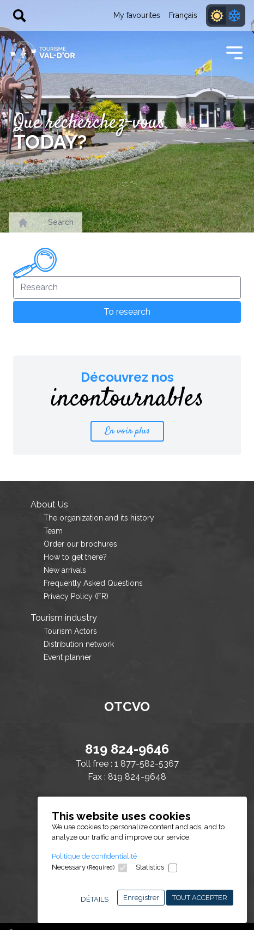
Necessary (83, 867)
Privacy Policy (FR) (76, 596)
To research (127, 312)
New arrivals (65, 570)
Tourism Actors (70, 631)
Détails (94, 899)
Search (61, 222)
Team (53, 531)
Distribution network (79, 644)
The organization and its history (99, 517)
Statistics (150, 867)
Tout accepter (199, 898)
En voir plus (127, 431)
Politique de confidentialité (94, 856)
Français (183, 15)
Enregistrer (141, 898)
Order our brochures (80, 544)
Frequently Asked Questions (93, 583)
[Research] (127, 287)
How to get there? (75, 557)
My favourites (136, 15)
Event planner (68, 657)
